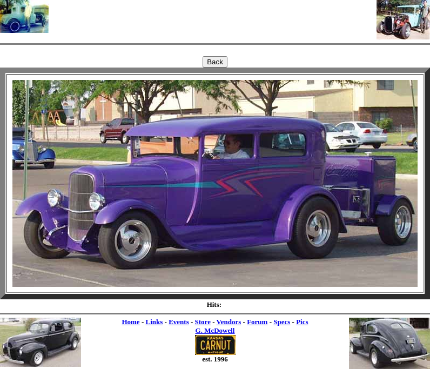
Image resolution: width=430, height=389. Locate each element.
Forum (257, 322)
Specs (281, 322)
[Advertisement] (212, 16)
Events (179, 322)
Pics (302, 322)
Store (203, 322)
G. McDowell (215, 330)
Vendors (229, 322)
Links (154, 322)
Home (130, 322)
